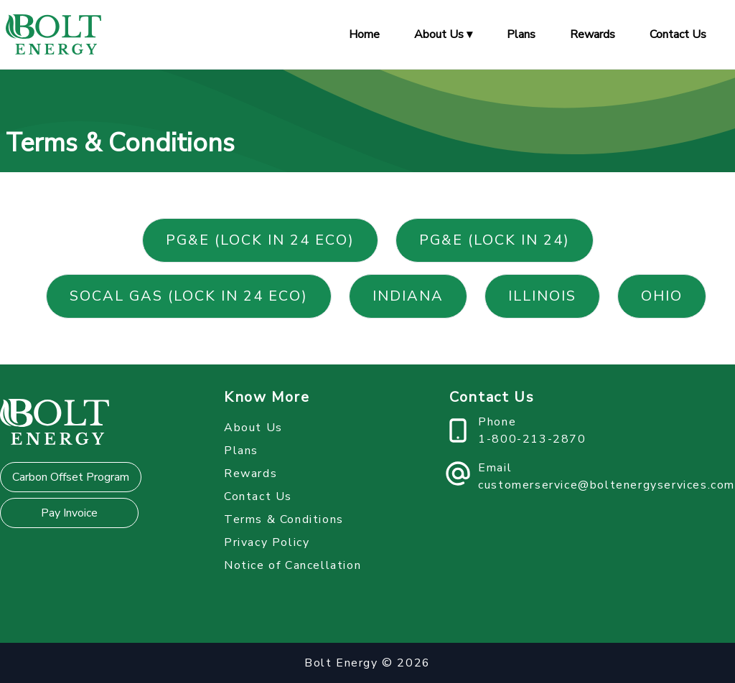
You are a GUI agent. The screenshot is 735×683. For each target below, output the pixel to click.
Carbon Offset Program (70, 477)
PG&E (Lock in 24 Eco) (260, 240)
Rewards (592, 34)
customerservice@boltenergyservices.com (606, 485)
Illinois (542, 296)
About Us (253, 427)
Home (364, 34)
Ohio (662, 296)
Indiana (408, 296)
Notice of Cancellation (292, 565)
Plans (521, 34)
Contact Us (678, 34)
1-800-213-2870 (532, 439)
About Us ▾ (443, 34)
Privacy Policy (266, 542)
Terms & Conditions (284, 519)
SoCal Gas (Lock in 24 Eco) (189, 296)
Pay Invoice (69, 513)
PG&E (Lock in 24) (494, 240)
